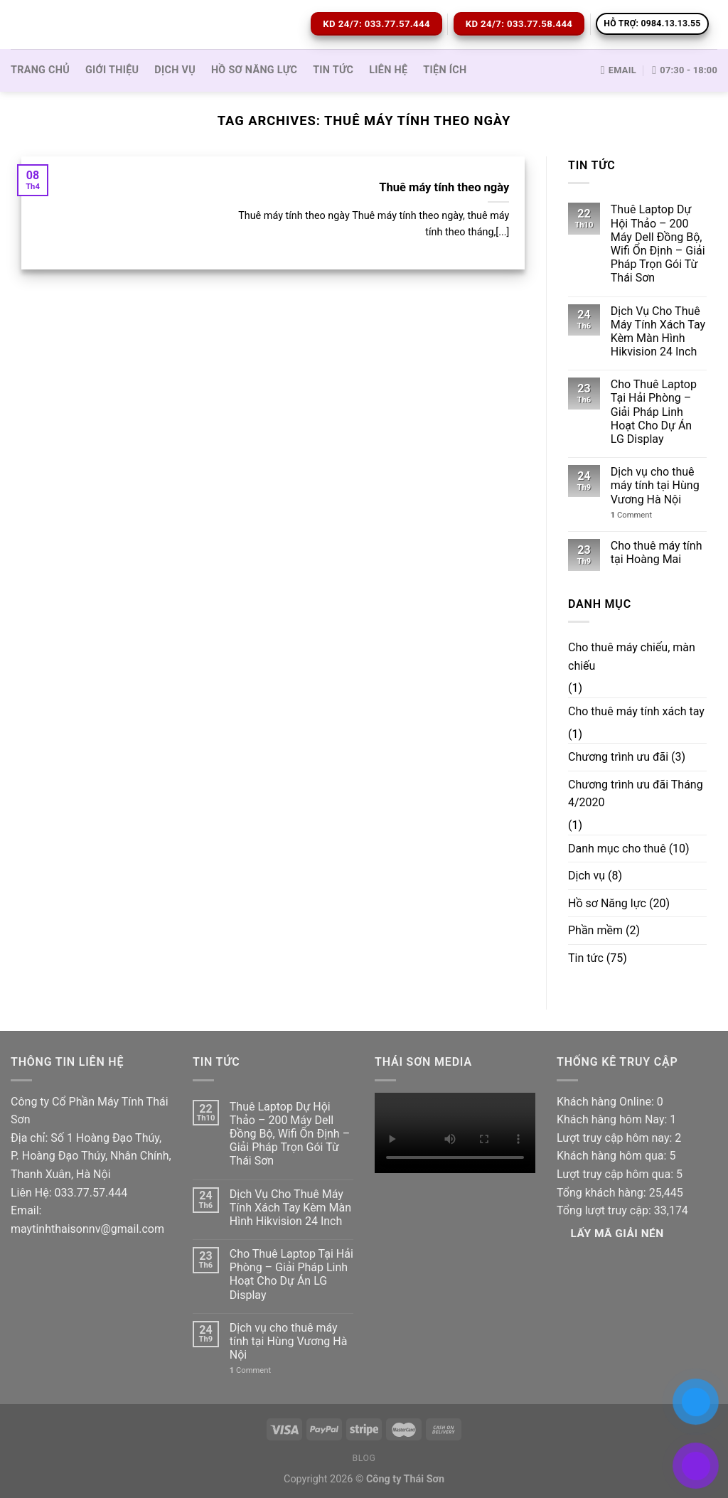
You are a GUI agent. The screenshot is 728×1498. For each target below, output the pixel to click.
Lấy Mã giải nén (617, 1233)
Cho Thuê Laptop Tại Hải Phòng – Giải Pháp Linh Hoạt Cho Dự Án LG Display (654, 412)
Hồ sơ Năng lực (254, 70)
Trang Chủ (40, 70)
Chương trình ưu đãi (618, 757)
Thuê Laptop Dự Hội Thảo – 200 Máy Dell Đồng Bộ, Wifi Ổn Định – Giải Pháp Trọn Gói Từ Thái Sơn (658, 243)
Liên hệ (388, 70)
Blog (363, 1458)
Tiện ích (444, 70)
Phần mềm (595, 930)
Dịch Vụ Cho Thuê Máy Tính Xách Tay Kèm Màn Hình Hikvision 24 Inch (658, 331)
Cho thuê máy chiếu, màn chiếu (631, 657)
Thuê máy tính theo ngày (444, 187)
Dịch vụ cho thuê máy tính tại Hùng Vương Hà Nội (655, 485)
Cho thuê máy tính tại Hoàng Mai (656, 552)
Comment (631, 515)
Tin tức (333, 70)
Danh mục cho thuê (617, 848)
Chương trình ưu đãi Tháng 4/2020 (635, 794)
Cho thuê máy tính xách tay (636, 711)
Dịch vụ (175, 70)
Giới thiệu (112, 70)
